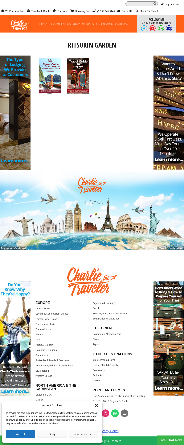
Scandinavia (41, 355)
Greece (39, 334)
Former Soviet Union (46, 319)
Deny (52, 434)
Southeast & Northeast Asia (107, 334)
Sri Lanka (98, 375)
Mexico (39, 400)
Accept (20, 434)
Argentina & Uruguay (104, 303)
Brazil (96, 308)
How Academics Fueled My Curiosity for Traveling (119, 396)
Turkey (96, 380)
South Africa (99, 370)
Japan (96, 344)
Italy (37, 339)
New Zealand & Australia (106, 365)
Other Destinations (104, 24)
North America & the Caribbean (55, 387)
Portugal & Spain (44, 345)
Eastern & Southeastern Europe (51, 313)
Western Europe (43, 376)
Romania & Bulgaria (46, 350)
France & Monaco (44, 329)
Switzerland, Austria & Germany (52, 360)
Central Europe (43, 308)
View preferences (84, 434)
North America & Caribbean (68, 24)
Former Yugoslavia (45, 324)
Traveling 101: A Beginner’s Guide (110, 401)
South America (88, 24)
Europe (53, 24)
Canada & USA (43, 394)
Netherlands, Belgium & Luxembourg (54, 365)
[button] (96, 405)
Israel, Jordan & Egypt (104, 360)
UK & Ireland (42, 371)
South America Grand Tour (106, 318)
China (96, 339)
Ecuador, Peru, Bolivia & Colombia (111, 313)
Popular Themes (121, 24)
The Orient (43, 24)
